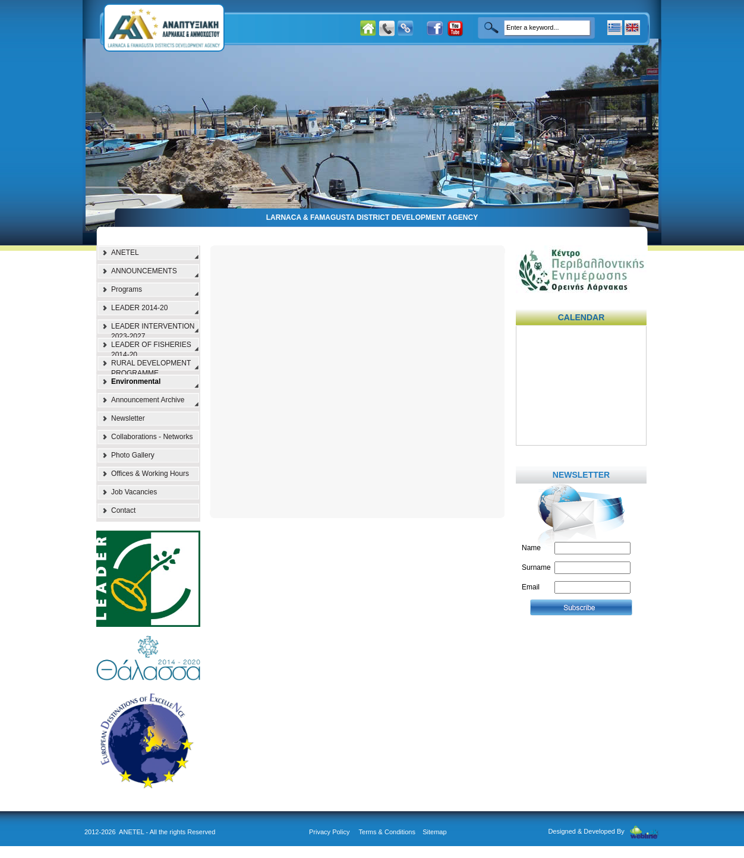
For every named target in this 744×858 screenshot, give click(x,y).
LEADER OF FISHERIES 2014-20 (151, 348)
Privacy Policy (329, 831)
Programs (126, 289)
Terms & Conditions (387, 831)
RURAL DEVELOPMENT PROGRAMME (151, 366)
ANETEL (125, 252)
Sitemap (434, 831)
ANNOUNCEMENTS (144, 271)
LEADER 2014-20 (139, 308)
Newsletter (128, 418)
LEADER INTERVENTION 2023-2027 (152, 329)
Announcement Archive (147, 400)
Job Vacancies (134, 492)
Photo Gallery (133, 455)
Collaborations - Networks (152, 437)
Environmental (135, 381)
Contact (123, 510)
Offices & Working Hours (150, 473)
